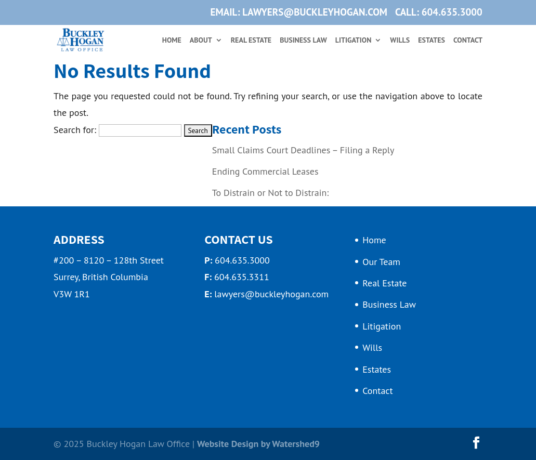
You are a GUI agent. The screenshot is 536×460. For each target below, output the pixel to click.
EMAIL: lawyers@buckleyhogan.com (299, 12)
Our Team (381, 262)
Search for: (75, 130)
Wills (400, 40)
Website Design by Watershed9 (258, 444)
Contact (467, 40)
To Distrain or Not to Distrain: (270, 193)
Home (171, 40)
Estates (431, 40)
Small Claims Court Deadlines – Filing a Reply (303, 150)
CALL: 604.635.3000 (438, 12)
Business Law (303, 40)
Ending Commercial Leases (265, 171)
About (201, 40)
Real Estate (251, 40)
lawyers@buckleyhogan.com (271, 294)
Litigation (353, 40)
